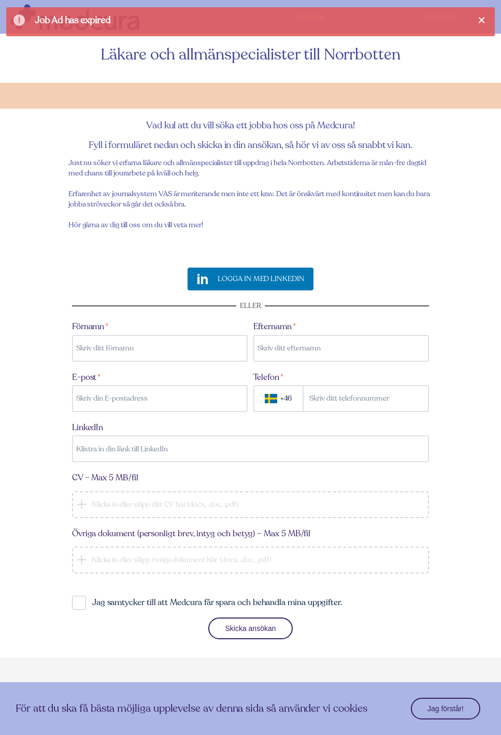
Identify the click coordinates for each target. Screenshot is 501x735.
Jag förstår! (445, 708)
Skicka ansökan (250, 628)
